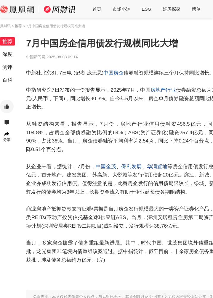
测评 (7, 67)
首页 (96, 9)
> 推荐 (17, 26)
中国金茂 (106, 166)
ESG (146, 9)
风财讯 (5, 26)
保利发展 (131, 166)
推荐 (7, 41)
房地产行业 (163, 90)
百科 (7, 80)
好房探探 (171, 9)
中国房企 (113, 73)
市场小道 (121, 9)
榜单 (196, 9)
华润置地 (157, 166)
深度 (7, 54)
